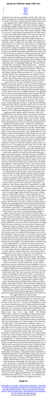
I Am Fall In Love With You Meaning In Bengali (23, 386)
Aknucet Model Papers (15, 391)
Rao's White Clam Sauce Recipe (25, 393)
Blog (25, 12)
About (26, 10)
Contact (25, 14)
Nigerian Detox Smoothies (28, 385)
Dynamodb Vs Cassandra (9, 385)
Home (26, 8)
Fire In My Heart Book (34, 387)
